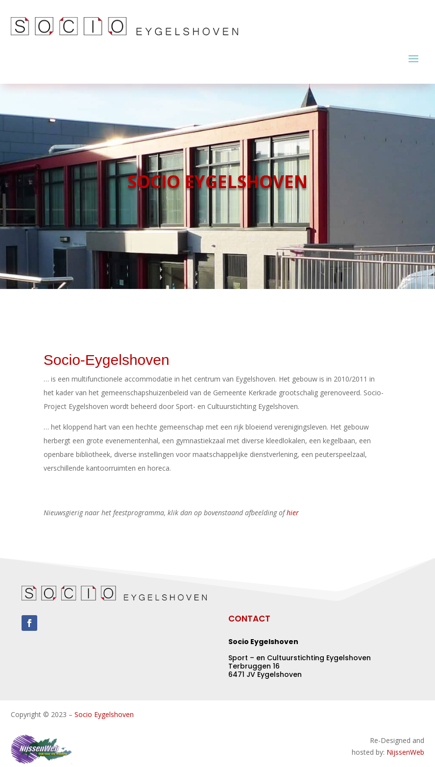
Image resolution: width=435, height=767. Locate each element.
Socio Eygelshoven (104, 714)
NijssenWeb (405, 752)
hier (293, 512)
